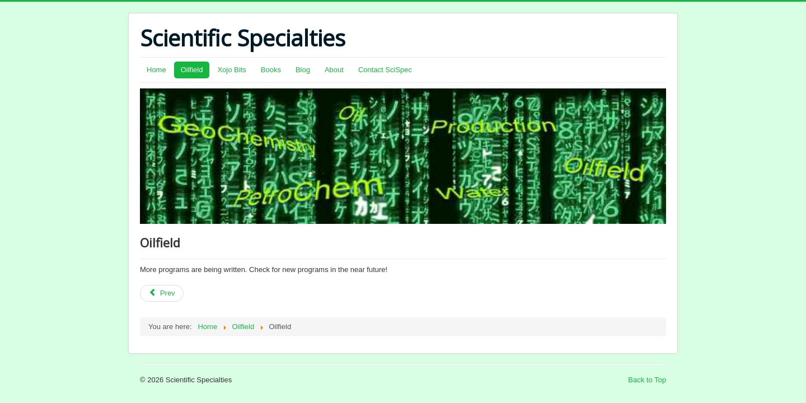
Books (271, 69)
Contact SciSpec (385, 69)
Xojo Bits (231, 69)
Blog (303, 69)
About (334, 69)
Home (156, 69)
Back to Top (647, 380)
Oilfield (192, 69)
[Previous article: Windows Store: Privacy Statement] (162, 293)
